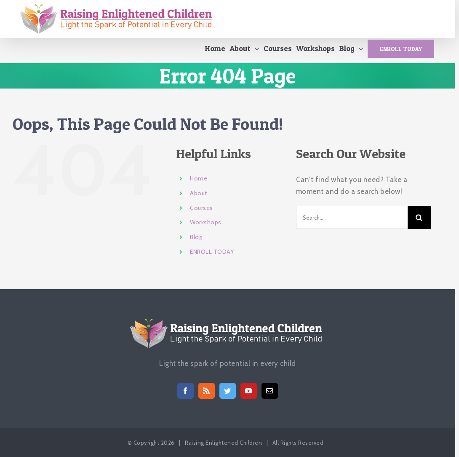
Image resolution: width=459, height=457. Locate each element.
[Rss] (206, 391)
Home (198, 182)
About (198, 197)
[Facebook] (185, 391)
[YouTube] (248, 391)
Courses (201, 211)
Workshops (205, 226)
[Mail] (270, 391)
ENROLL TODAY (212, 256)
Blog (196, 241)
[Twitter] (227, 391)
